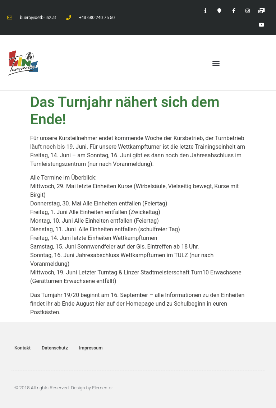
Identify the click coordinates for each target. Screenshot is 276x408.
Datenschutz (55, 348)
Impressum (91, 348)
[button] (216, 63)
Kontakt (22, 348)
